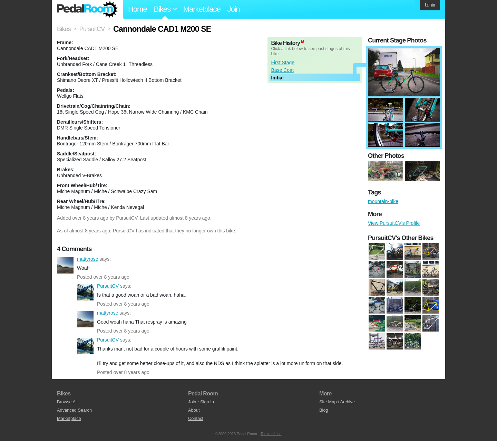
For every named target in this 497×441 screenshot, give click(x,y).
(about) (302, 41)
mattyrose (65, 265)
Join (233, 9)
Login (430, 4)
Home (137, 9)
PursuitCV (126, 218)
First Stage (282, 62)
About (193, 410)
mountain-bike (383, 201)
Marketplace (202, 9)
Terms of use (271, 434)
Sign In (207, 401)
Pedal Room (87, 9)
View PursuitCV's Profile (394, 223)
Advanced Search (74, 410)
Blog (323, 410)
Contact (195, 418)
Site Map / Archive (337, 401)
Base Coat (282, 70)
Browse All (67, 401)
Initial (277, 77)
